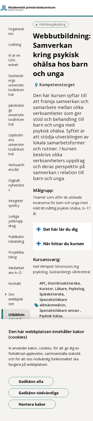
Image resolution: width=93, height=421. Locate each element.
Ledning (14, 44)
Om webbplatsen (15, 299)
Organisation (16, 31)
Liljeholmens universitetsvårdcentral (16, 144)
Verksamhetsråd (16, 167)
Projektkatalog (16, 254)
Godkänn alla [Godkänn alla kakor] (31, 381)
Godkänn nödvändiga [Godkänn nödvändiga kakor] (39, 392)
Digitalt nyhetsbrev (16, 185)
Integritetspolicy (15, 203)
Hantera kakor (32, 404)
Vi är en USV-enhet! (14, 60)
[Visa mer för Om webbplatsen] (4, 294)
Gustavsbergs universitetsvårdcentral (16, 85)
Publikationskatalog (16, 239)
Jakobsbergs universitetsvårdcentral (16, 115)
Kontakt (14, 283)
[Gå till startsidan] (46, 8)
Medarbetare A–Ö (16, 270)
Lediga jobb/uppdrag (15, 221)
